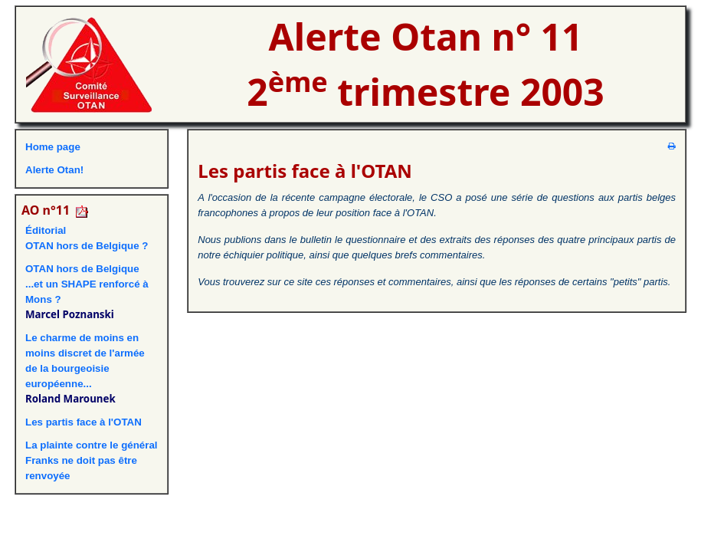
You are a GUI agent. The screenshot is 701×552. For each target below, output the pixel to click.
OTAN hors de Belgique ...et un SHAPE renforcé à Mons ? (87, 284)
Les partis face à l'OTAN (83, 422)
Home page (52, 147)
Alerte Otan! (54, 170)
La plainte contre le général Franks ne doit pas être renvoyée (91, 460)
